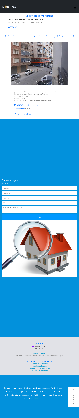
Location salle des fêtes (39, 371)
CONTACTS (39, 344)
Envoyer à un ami (64, 36)
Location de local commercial (39, 368)
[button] (17, 81)
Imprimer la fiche (41, 36)
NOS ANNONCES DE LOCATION (39, 361)
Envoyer (39, 217)
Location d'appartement (39, 364)
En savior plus (36, 398)
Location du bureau (39, 366)
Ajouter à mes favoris (16, 36)
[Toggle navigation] (75, 6)
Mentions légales (39, 353)
